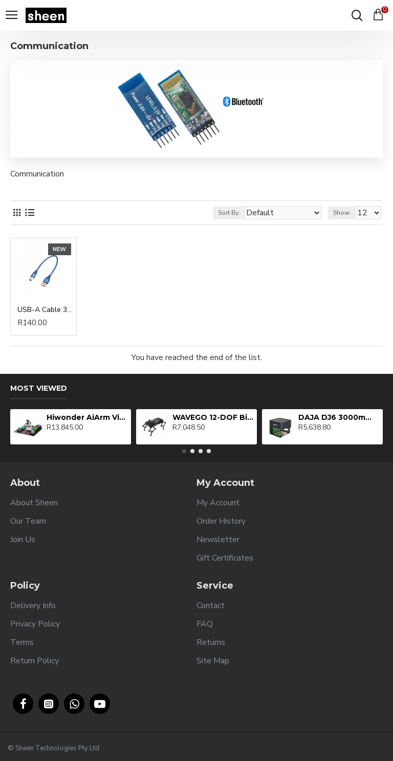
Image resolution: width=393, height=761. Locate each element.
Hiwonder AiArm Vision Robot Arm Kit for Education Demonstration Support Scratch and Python (87, 417)
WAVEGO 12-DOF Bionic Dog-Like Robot (213, 417)
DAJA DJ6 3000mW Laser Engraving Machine (339, 417)
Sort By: (229, 213)
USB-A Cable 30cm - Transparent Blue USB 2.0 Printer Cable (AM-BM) (45, 310)
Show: (342, 213)
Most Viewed (38, 388)
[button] (184, 451)
